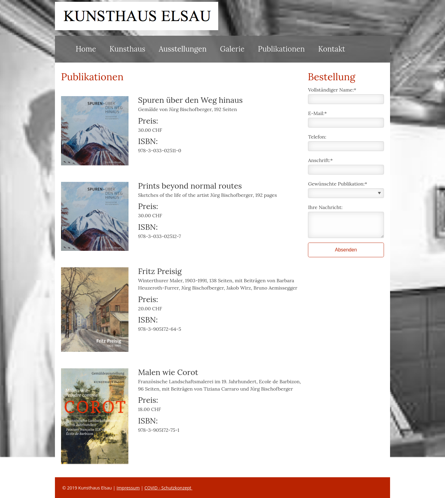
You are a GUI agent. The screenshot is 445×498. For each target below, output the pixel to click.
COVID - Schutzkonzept (168, 488)
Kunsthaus (128, 49)
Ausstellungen (183, 49)
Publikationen (281, 49)
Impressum (128, 488)
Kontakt (331, 49)
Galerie (232, 49)
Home (86, 49)
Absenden (346, 249)
